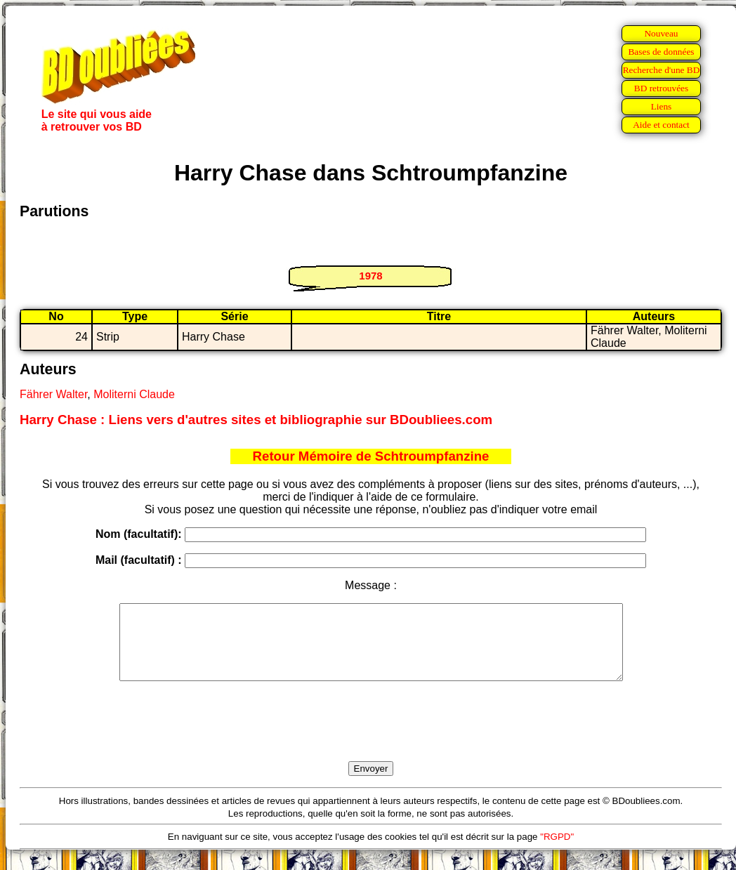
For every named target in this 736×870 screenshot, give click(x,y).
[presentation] (371, 737)
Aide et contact (661, 124)
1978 (370, 276)
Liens (661, 106)
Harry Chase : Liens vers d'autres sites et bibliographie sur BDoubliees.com (256, 419)
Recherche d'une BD (661, 70)
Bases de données (661, 51)
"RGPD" (557, 851)
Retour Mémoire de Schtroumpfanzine (371, 456)
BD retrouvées (661, 88)
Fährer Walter (53, 394)
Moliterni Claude (134, 394)
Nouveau (661, 33)
